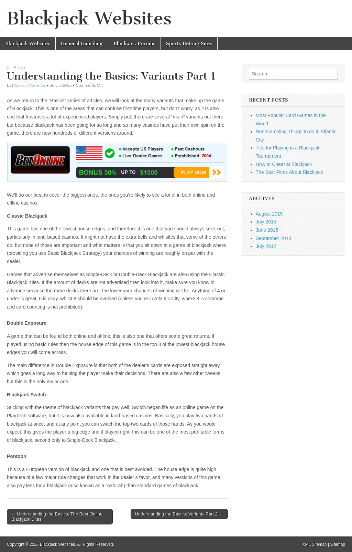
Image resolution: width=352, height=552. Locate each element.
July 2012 (266, 246)
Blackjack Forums (134, 43)
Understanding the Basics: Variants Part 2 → (179, 514)
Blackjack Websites (89, 18)
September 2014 (274, 238)
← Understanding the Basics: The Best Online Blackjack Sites (56, 516)
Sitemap (337, 544)
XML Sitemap (314, 544)
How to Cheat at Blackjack (284, 164)
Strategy (16, 67)
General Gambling (82, 43)
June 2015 (267, 230)
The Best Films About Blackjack (289, 172)
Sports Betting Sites (189, 43)
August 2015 (269, 214)
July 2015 (266, 222)
